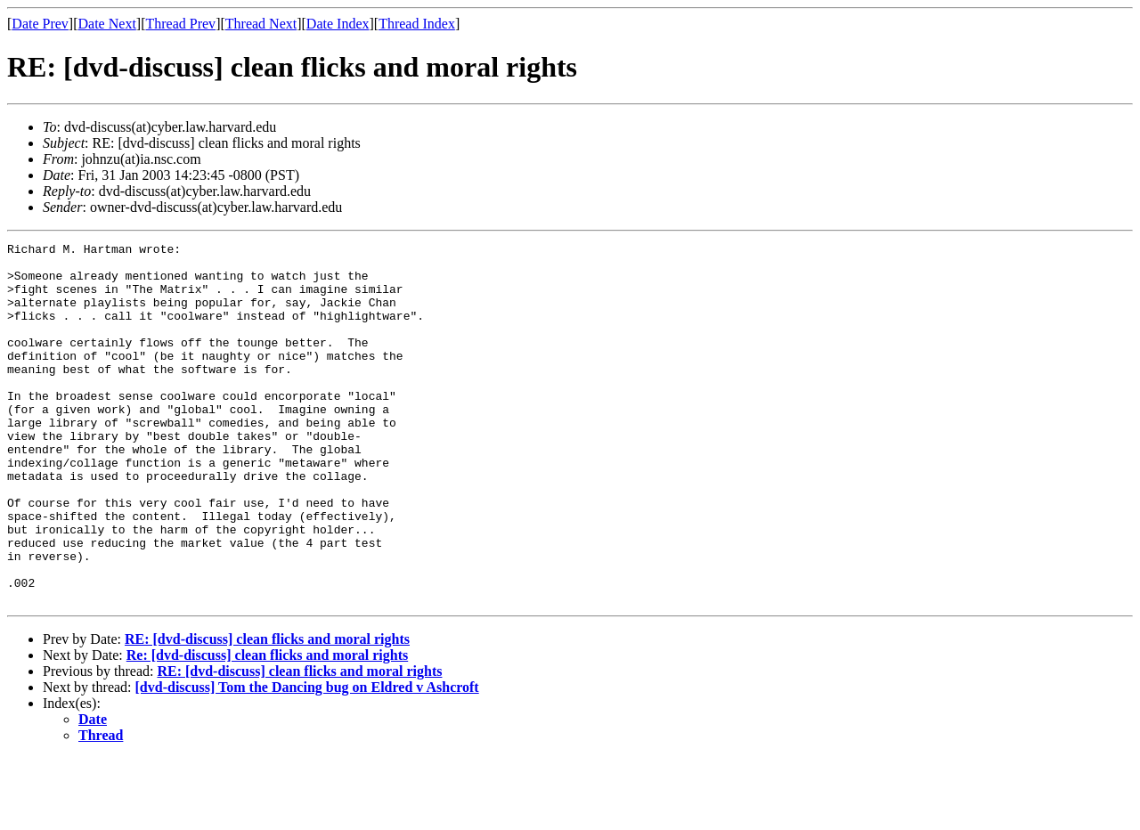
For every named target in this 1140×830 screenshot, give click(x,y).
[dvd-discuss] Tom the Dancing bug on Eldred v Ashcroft (307, 759)
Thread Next (261, 23)
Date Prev (40, 23)
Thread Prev (180, 23)
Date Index (338, 23)
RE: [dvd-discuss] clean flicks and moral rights (267, 711)
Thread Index (417, 23)
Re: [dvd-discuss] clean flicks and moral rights (267, 727)
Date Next (107, 23)
